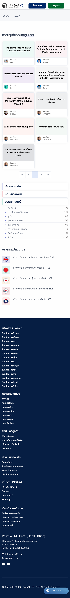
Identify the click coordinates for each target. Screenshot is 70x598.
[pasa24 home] (11, 5)
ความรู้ (17, 16)
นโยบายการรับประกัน (11, 444)
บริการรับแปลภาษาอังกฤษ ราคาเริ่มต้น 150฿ (33, 257)
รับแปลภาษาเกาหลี (10, 353)
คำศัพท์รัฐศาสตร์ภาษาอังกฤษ (51, 126)
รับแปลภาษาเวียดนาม (11, 378)
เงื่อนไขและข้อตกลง (10, 474)
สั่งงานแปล (37, 5)
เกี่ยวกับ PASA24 (9, 487)
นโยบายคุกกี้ (7, 525)
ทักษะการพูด (7, 419)
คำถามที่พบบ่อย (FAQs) (12, 440)
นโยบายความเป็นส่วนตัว (12, 517)
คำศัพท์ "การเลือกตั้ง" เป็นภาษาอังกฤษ (51, 101)
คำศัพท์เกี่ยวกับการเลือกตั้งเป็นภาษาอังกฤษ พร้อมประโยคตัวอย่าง (18, 152)
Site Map (6, 499)
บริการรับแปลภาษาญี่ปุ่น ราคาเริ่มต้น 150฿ (32, 278)
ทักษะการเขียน (8, 411)
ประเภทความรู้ (13, 202)
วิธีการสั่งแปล (8, 436)
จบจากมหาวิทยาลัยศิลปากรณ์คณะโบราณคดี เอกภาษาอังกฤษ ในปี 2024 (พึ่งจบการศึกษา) (51, 74)
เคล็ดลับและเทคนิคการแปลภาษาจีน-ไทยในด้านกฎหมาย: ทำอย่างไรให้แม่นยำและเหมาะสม (51, 49)
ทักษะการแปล (13, 186)
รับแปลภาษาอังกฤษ (10, 333)
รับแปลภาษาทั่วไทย (10, 386)
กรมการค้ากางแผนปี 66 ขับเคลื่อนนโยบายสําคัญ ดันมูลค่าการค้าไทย (18, 100)
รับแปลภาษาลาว (9, 373)
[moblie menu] (68, 6)
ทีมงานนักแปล (8, 462)
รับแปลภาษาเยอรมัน (11, 345)
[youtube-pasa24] (8, 564)
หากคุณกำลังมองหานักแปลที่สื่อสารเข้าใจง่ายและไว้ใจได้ (18, 49)
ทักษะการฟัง (7, 407)
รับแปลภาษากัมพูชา (10, 365)
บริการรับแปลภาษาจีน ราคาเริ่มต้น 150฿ (31, 267)
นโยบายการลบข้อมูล (11, 521)
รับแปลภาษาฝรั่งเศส (10, 337)
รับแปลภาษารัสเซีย (10, 349)
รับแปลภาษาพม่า (9, 369)
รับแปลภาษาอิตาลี (10, 382)
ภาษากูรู (5, 398)
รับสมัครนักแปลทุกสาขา (12, 466)
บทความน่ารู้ (7, 495)
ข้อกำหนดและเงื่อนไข (11, 513)
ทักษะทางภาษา (13, 194)
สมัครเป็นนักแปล (9, 470)
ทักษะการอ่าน (7, 415)
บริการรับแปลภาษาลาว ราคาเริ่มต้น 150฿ (32, 299)
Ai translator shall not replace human (18, 75)
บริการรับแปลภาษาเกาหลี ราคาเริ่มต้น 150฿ (33, 288)
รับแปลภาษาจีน (8, 361)
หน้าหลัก (5, 16)
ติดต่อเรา (6, 491)
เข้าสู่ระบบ (56, 5)
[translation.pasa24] (3, 564)
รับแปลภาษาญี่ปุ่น (9, 357)
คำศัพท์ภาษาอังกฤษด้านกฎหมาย (18, 126)
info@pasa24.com (14, 554)
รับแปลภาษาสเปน (9, 341)
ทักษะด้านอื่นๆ (8, 423)
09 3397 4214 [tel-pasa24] (12, 558)
